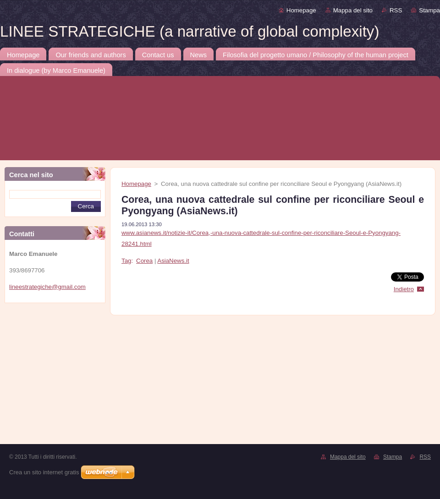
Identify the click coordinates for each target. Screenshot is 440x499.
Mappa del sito (353, 10)
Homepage (301, 10)
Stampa (429, 10)
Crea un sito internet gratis (44, 472)
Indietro (404, 289)
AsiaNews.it (173, 260)
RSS (396, 10)
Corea (144, 260)
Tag (126, 260)
